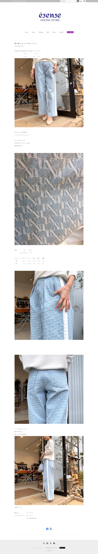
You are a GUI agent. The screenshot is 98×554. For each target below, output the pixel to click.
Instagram (70, 32)
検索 (78, 1)
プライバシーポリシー (38, 547)
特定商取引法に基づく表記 (51, 547)
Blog (54, 32)
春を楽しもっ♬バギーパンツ (26, 43)
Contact (61, 32)
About (33, 32)
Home (26, 32)
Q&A (48, 32)
